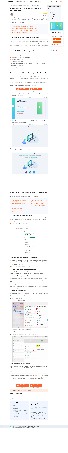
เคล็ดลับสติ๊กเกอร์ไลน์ (54, 16)
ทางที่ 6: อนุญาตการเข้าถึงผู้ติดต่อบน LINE (38, 203)
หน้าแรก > (13, 5)
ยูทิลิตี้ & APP (31, 1)
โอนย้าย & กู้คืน (25, 1)
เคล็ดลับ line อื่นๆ (54, 18)
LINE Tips (23, 15)
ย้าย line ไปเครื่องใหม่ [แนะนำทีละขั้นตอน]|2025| (20, 411)
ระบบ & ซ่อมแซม (18, 1)
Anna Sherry (16, 13)
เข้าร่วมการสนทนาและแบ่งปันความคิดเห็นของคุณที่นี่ (23, 398)
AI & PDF (36, 1)
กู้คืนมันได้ (25, 380)
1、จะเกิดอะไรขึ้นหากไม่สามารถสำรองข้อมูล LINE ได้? (22, 26)
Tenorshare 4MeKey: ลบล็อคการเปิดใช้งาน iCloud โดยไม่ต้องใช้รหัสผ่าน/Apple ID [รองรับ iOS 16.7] (40, 417)
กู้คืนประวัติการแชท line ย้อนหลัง (26, 390)
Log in (61, 1)
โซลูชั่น (41, 1)
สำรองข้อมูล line (54, 12)
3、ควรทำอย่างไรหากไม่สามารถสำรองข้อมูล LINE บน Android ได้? (24, 30)
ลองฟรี (57, 39)
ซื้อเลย (57, 42)
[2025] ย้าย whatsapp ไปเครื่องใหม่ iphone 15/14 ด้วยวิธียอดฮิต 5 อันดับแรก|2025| (20, 415)
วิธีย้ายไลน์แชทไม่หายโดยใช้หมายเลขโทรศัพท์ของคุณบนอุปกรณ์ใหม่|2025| (20, 407)
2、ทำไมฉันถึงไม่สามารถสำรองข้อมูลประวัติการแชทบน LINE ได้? (24, 28)
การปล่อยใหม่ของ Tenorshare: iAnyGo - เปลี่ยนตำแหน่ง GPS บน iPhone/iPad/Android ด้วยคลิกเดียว (40, 412)
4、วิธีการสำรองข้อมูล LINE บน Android (19, 32)
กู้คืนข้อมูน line (53, 8)
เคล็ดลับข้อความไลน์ (54, 14)
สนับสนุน (50, 1)
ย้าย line (52, 10)
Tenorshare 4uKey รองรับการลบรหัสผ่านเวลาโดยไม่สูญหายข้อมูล (40, 408)
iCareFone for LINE (14, 82)
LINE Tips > (17, 5)
